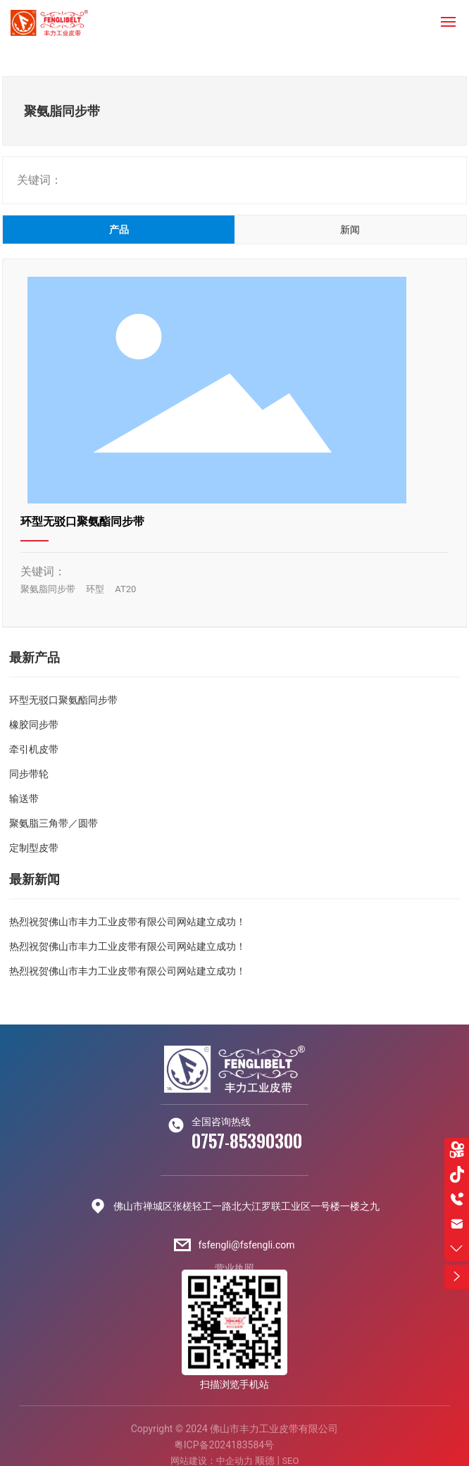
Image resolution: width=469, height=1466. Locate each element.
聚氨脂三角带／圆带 (53, 823)
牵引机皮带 (33, 749)
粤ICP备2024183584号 (224, 1445)
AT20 (125, 589)
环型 (95, 589)
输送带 (24, 798)
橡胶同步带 (33, 724)
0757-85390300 (247, 1141)
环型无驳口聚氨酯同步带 (82, 521)
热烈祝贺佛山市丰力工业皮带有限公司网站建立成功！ (127, 921)
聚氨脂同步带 (47, 589)
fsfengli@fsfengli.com (246, 1245)
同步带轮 (29, 773)
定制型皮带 (33, 847)
